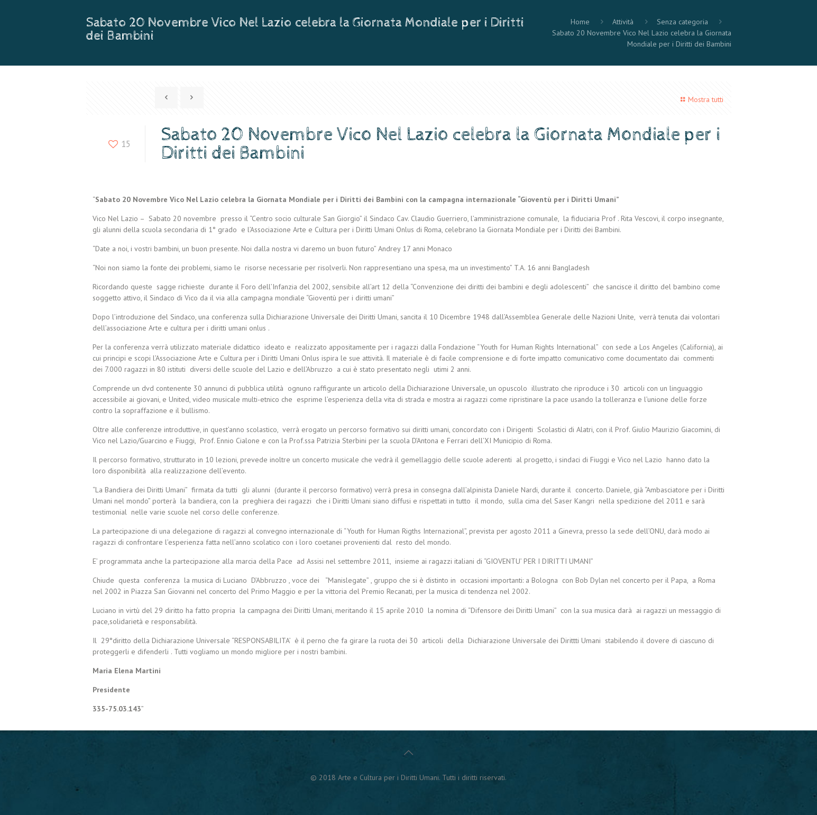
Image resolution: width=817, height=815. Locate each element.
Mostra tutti (700, 99)
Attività (623, 21)
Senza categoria (682, 21)
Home (580, 21)
